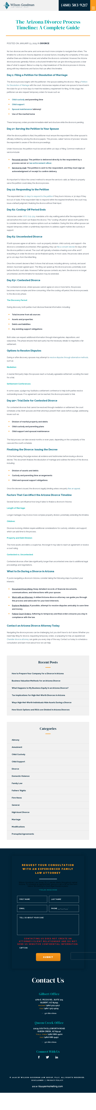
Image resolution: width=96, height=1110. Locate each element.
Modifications (19, 827)
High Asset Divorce (21, 812)
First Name (25, 899)
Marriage (17, 819)
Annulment (18, 747)
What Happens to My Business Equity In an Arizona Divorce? (41, 688)
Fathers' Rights (20, 790)
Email (22, 908)
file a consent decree (66, 247)
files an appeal (74, 488)
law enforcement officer (40, 163)
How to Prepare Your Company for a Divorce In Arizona (38, 673)
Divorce (44, 43)
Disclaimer (37, 1080)
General (16, 805)
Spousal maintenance (22, 109)
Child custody (18, 100)
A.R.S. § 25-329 (29, 216)
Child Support (19, 761)
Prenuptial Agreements (24, 834)
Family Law (18, 783)
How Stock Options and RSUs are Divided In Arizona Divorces (41, 710)
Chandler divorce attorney (18, 639)
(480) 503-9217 (74, 5)
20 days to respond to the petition (38, 196)
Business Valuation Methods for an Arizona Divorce (37, 681)
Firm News (18, 798)
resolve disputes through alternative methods (69, 357)
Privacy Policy (55, 1080)
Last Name (56, 899)
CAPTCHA (23, 948)
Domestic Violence (21, 776)
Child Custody (19, 754)
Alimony (16, 740)
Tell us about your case (31, 917)
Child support (18, 104)
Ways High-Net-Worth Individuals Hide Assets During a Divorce (42, 702)
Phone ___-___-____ (60, 908)
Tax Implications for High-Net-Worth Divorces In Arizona (39, 695)
